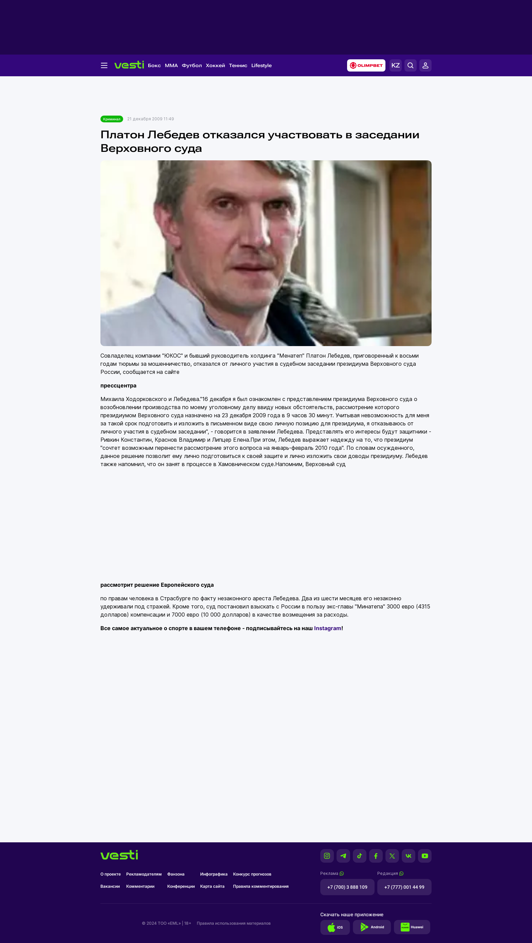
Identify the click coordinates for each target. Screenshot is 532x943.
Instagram (327, 628)
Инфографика (214, 874)
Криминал (111, 119)
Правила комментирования (261, 886)
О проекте (110, 874)
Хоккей (215, 65)
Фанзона (176, 874)
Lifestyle (261, 65)
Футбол (192, 65)
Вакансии (110, 886)
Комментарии (140, 886)
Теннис (238, 65)
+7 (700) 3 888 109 (347, 887)
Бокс (154, 65)
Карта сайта (212, 886)
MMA (171, 65)
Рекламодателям (144, 874)
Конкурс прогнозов (252, 874)
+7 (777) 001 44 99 (404, 887)
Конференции (181, 886)
